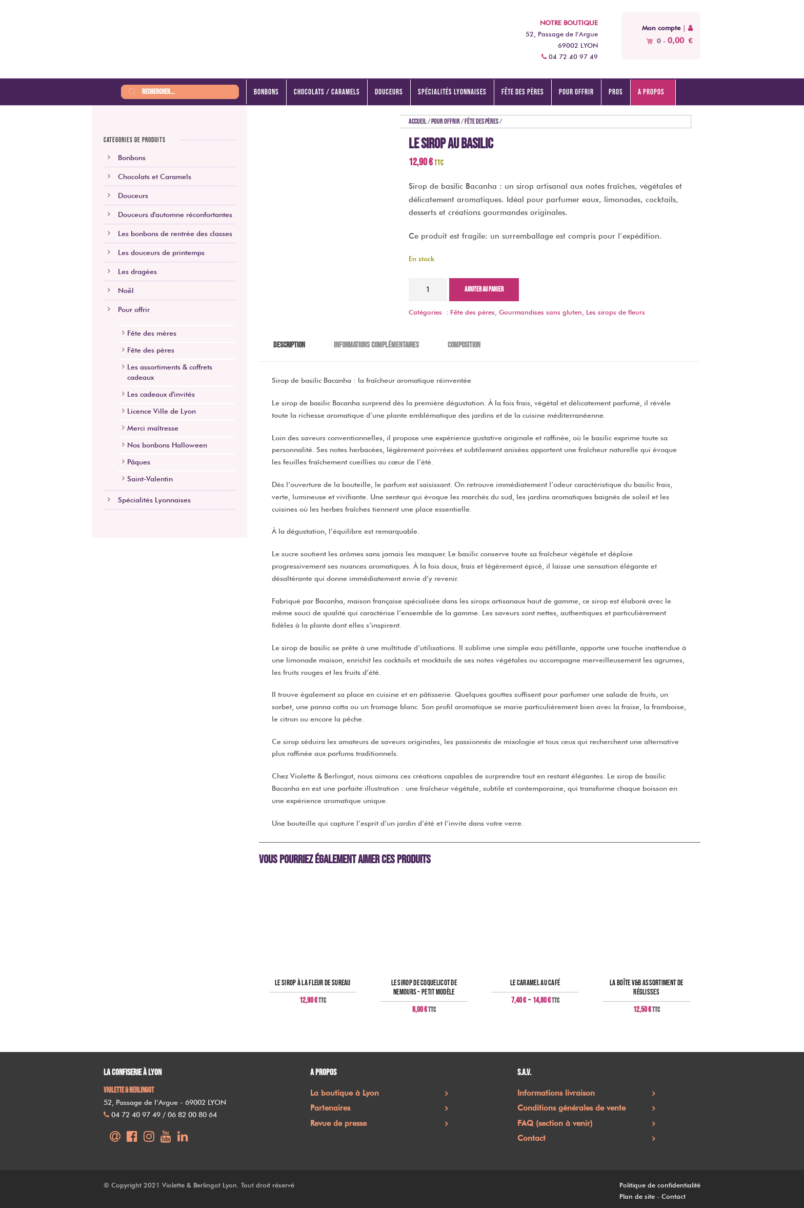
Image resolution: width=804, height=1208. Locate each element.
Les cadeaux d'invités (161, 394)
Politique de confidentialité (659, 1185)
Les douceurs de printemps (161, 252)
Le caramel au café (535, 983)
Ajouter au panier (484, 289)
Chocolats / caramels (327, 92)
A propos (651, 92)
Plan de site (637, 1196)
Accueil (418, 121)
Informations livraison (556, 1093)
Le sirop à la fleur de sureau (313, 983)
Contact (531, 1138)
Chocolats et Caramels (154, 176)
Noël (126, 290)
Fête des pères (522, 92)
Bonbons (266, 92)
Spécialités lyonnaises (452, 92)
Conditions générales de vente (571, 1108)
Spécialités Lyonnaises (154, 500)
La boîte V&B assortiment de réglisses (646, 988)
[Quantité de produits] (428, 289)
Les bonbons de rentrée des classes (175, 233)
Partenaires (330, 1108)
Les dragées (137, 271)
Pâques (138, 462)
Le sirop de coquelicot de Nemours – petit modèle (424, 988)
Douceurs (389, 92)
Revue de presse (338, 1123)
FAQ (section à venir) (555, 1123)
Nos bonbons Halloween (167, 445)
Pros (616, 92)
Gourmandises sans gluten (540, 312)
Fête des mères (151, 333)
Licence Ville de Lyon (161, 411)
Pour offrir (576, 92)
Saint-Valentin (150, 479)
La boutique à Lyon (344, 1093)
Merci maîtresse (152, 428)
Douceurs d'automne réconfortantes (175, 214)
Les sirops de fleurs (615, 312)
